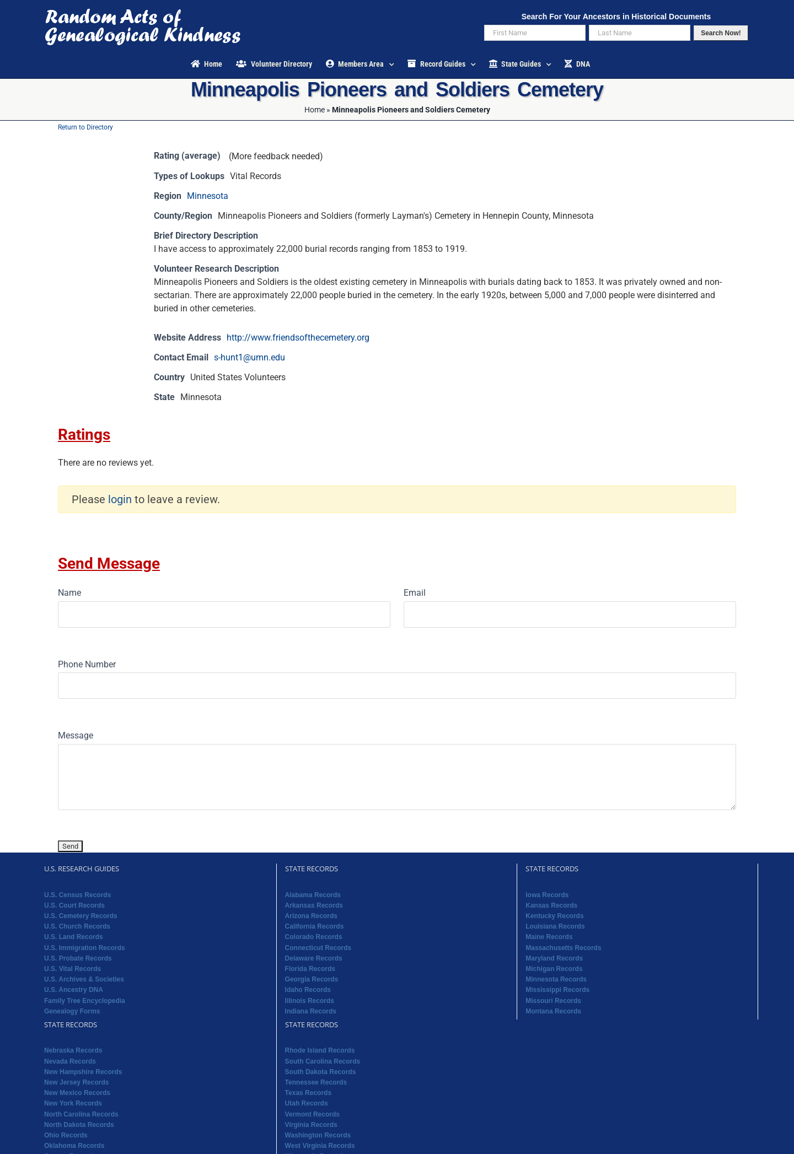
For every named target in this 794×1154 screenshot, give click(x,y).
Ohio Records (66, 1135)
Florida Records (310, 969)
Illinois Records (309, 1001)
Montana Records (553, 1011)
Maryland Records (554, 958)
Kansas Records (551, 905)
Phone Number (87, 664)
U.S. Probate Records (78, 958)
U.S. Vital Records (72, 969)
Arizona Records (311, 916)
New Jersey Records (76, 1082)
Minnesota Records (556, 979)
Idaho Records (308, 990)
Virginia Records (311, 1125)
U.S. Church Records (77, 926)
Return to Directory (85, 127)
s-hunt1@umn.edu (249, 357)
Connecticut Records (318, 948)
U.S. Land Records (73, 937)
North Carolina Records (81, 1114)
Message (75, 735)
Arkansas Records (314, 905)
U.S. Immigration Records (84, 948)
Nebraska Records (73, 1050)
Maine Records (548, 937)
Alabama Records (313, 895)
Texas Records (308, 1093)
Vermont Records (312, 1114)
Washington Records (318, 1135)
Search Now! (721, 33)
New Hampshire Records (83, 1072)
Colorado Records (313, 937)
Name (69, 592)
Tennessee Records (316, 1082)
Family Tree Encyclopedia (84, 1001)
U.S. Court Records (74, 905)
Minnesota (207, 196)
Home (314, 109)
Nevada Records (70, 1061)
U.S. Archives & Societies (84, 979)
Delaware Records (313, 958)
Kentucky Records (554, 916)
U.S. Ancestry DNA (73, 990)
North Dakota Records (79, 1125)
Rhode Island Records (320, 1050)
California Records (314, 926)
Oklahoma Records (74, 1146)
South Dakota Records (320, 1072)
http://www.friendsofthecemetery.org (298, 337)
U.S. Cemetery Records (80, 916)
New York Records (73, 1103)
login (120, 499)
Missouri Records (553, 1001)
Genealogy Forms (72, 1011)
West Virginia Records (320, 1146)
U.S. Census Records (77, 895)
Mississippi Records (557, 990)
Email (415, 592)
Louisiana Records (554, 926)
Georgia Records (312, 979)
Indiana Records (310, 1011)
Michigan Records (553, 969)
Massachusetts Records (563, 948)
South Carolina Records (323, 1061)
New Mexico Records (77, 1093)
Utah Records (306, 1103)
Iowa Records (546, 895)
